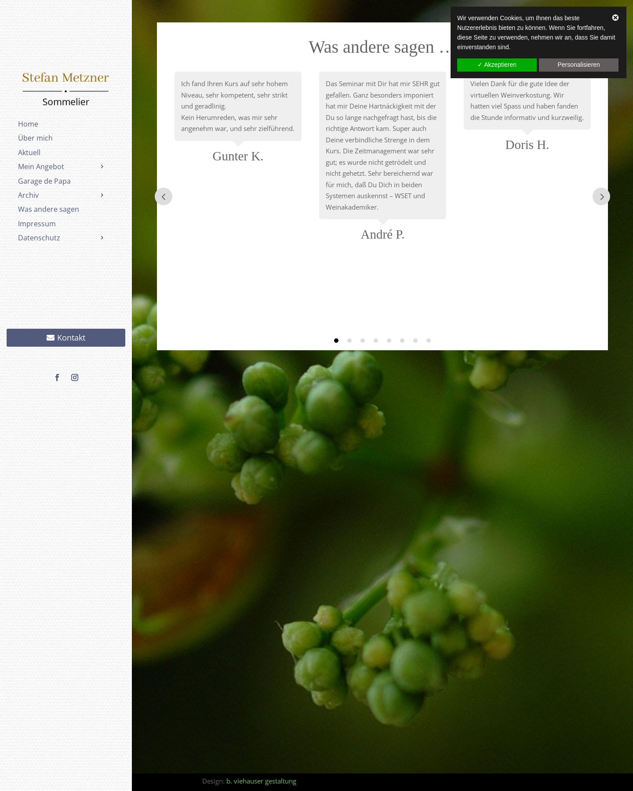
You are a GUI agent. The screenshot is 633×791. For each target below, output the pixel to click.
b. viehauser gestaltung (261, 780)
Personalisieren (578, 64)
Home (28, 124)
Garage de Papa (44, 181)
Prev (163, 196)
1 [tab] (336, 340)
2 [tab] (349, 340)
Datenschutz (39, 238)
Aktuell (29, 152)
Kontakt (71, 337)
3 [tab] (362, 340)
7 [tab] (415, 340)
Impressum (37, 224)
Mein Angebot (41, 166)
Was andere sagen (48, 209)
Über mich (35, 138)
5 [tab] (389, 340)
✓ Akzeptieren (497, 64)
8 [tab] (428, 340)
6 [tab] (402, 340)
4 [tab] (376, 340)
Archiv (28, 195)
